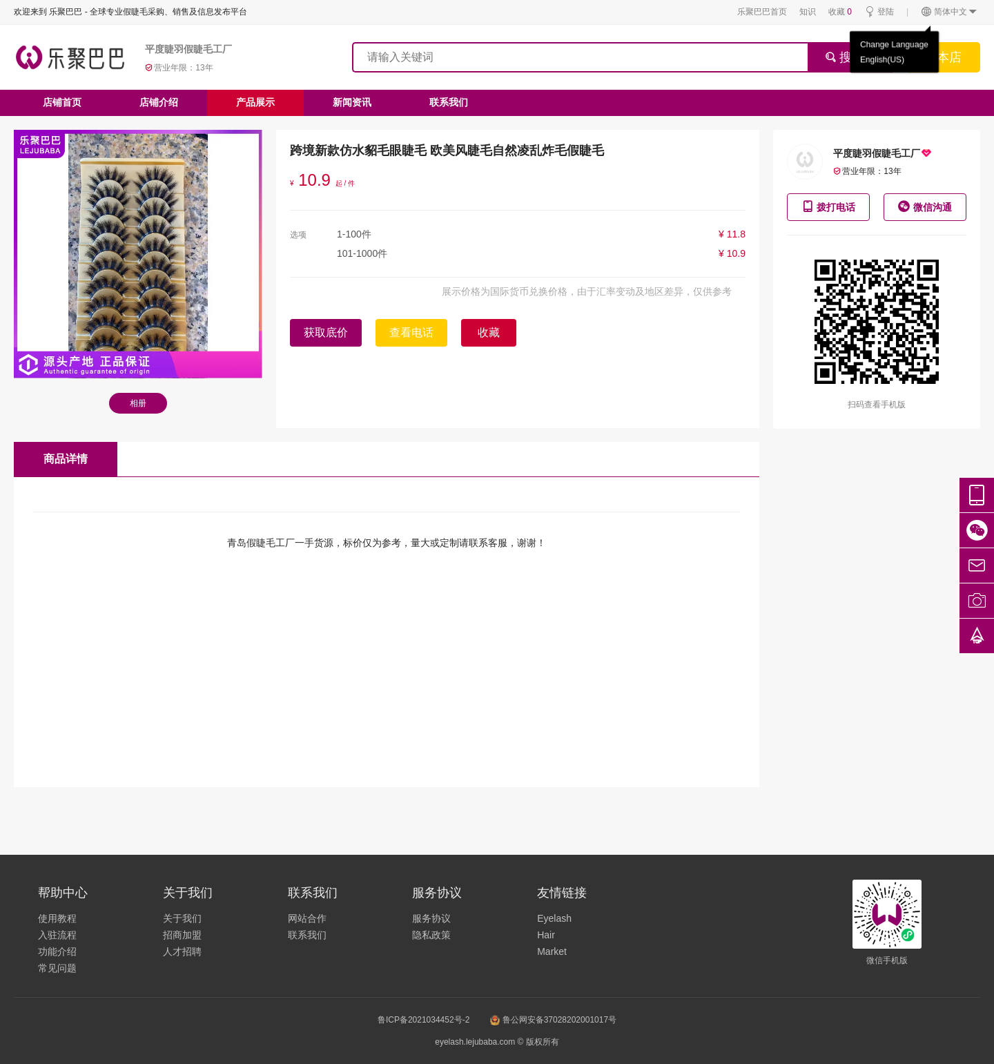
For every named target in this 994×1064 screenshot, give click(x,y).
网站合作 (307, 918)
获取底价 (326, 332)
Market (552, 951)
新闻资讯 (352, 102)
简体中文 (949, 12)
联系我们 (448, 102)
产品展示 (255, 102)
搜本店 (943, 57)
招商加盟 (182, 934)
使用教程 (57, 918)
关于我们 (182, 918)
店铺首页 (62, 102)
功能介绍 (57, 951)
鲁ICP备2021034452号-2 (423, 1020)
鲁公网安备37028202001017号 (553, 1020)
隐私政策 (431, 934)
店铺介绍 (158, 102)
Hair (546, 934)
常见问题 (57, 968)
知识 (807, 12)
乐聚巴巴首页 (762, 12)
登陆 (879, 12)
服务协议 (431, 918)
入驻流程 (57, 934)
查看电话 (411, 332)
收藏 (840, 12)
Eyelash (554, 918)
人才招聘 (182, 951)
